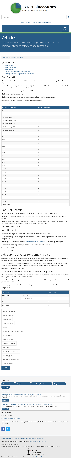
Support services (59, 384)
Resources (5, 57)
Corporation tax (8, 323)
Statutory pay (7, 355)
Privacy (38, 439)
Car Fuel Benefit (10, 68)
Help (43, 439)
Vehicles (5, 368)
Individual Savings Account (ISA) (13, 331)
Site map (16, 439)
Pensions (6, 347)
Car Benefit (9, 66)
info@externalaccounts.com (41, 23)
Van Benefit (9, 70)
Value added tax (8, 364)
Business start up (8, 384)
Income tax (6, 327)
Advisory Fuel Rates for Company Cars (17, 72)
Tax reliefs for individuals (11, 360)
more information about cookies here (36, 457)
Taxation (5, 387)
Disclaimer (32, 439)
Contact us (9, 439)
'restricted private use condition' (36, 242)
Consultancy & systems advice (42, 384)
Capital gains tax (8, 315)
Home (3, 439)
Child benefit (7, 319)
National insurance (9, 343)
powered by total (37, 441)
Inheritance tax (7, 335)
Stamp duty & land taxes (11, 351)
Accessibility (23, 439)
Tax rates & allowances (17, 57)
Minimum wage (8, 339)
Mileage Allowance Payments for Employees (19, 74)
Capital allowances (9, 311)
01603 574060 (25, 23)
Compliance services (23, 384)
